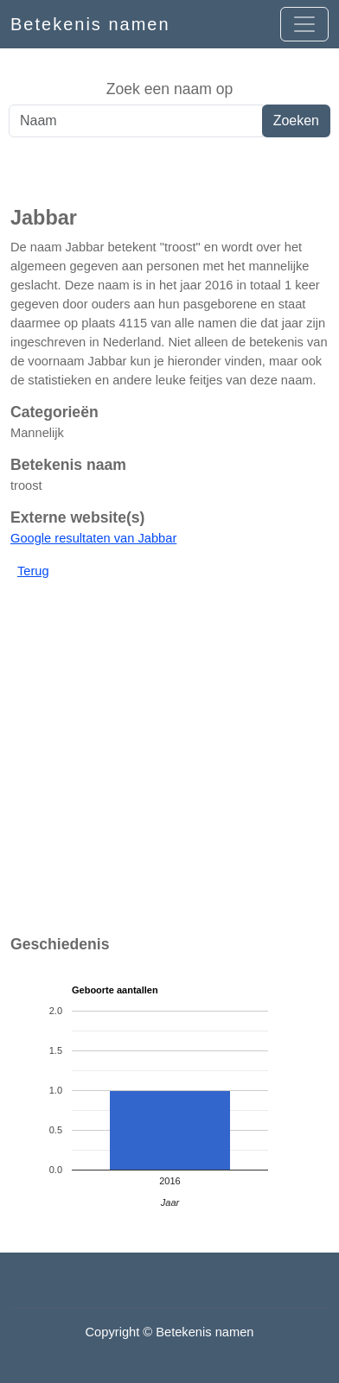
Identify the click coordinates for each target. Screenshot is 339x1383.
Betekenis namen (90, 24)
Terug (33, 571)
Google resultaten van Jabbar (93, 538)
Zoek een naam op (169, 89)
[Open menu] (304, 24)
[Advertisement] (169, 171)
